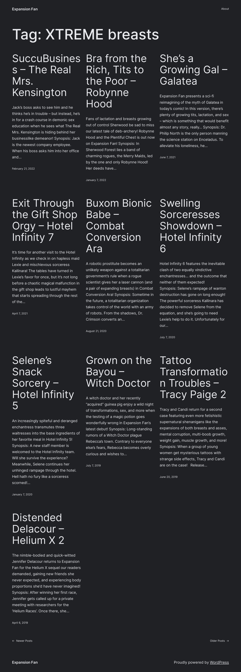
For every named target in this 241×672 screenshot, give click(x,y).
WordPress (219, 662)
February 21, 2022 (23, 168)
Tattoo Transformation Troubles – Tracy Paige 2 (194, 377)
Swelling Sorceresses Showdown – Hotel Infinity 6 (191, 225)
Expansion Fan (25, 9)
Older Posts (219, 641)
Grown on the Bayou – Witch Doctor (119, 372)
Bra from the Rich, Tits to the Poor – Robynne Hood (116, 81)
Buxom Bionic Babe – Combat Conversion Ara (119, 225)
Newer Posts (22, 641)
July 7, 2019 (93, 465)
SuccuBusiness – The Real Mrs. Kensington (46, 75)
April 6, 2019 (20, 622)
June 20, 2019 (169, 476)
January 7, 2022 (96, 180)
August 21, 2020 (96, 331)
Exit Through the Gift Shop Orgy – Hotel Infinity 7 (44, 220)
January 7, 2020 (22, 494)
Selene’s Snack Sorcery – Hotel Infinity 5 (43, 383)
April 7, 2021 (20, 313)
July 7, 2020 (167, 337)
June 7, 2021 (167, 157)
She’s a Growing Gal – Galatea (193, 70)
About (225, 8)
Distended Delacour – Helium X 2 (38, 529)
